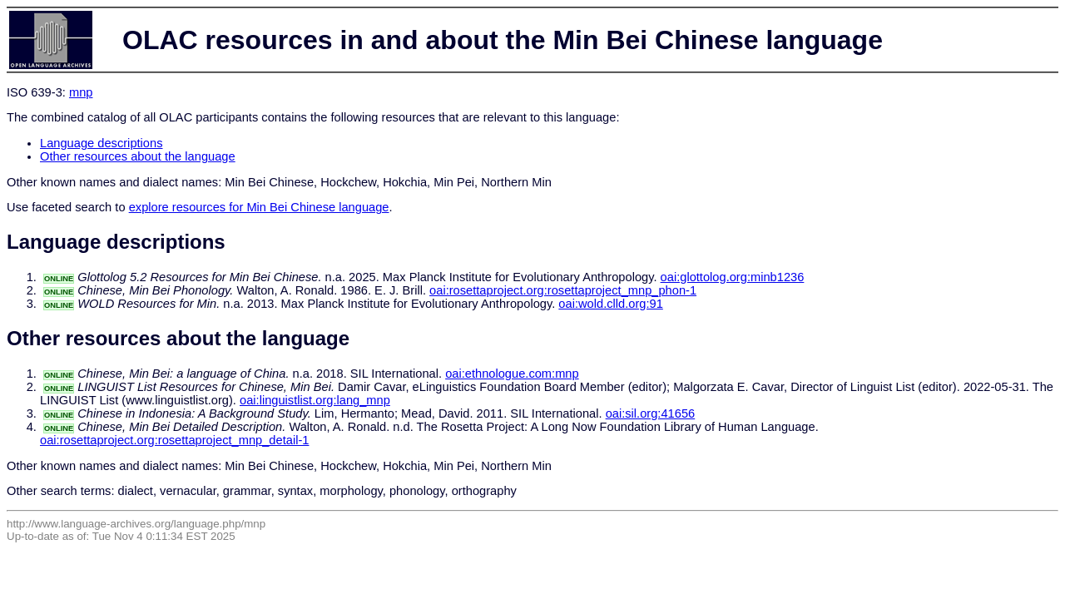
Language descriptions (101, 143)
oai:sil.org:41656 (651, 413)
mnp (81, 92)
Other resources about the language (137, 156)
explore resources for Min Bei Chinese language (259, 207)
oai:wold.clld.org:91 (610, 303)
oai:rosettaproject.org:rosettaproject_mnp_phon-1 (562, 290)
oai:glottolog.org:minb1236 (733, 277)
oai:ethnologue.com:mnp (512, 373)
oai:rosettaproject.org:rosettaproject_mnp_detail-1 (174, 440)
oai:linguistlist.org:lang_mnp (315, 400)
